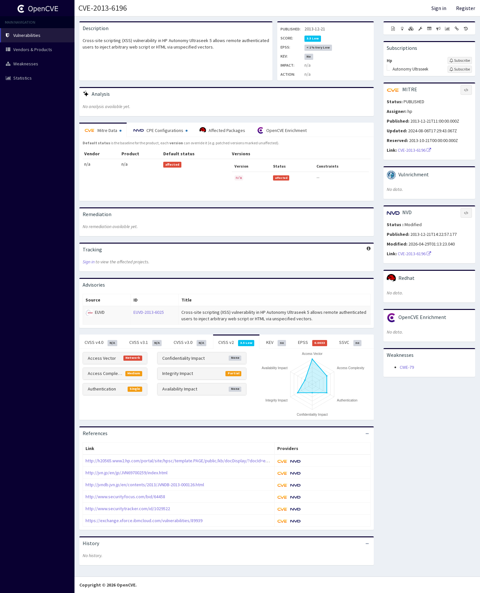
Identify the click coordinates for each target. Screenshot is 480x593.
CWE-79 (407, 367)
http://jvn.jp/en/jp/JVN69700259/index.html (126, 473)
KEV (276, 342)
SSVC (350, 342)
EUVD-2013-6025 (148, 312)
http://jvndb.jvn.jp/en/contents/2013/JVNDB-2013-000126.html (145, 485)
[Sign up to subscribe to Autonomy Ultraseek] (460, 69)
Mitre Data (103, 130)
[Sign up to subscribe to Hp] (460, 60)
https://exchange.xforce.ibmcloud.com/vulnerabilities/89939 (144, 520)
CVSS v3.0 (190, 342)
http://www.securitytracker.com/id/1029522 (128, 508)
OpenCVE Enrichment (282, 130)
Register (465, 8)
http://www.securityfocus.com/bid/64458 (125, 497)
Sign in (438, 8)
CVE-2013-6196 (102, 8)
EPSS (312, 342)
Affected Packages (222, 130)
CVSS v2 (236, 342)
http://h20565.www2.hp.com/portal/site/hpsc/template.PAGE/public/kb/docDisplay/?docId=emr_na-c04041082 (192, 461)
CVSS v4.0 (101, 342)
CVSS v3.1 (145, 342)
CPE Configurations (160, 130)
